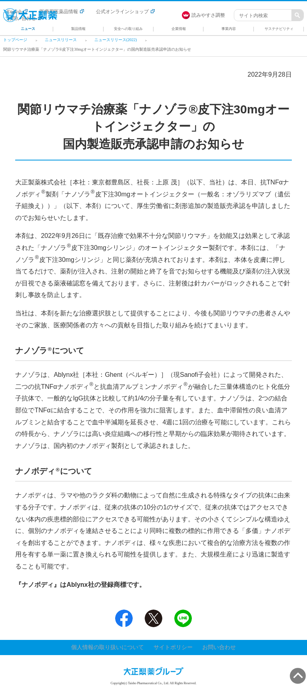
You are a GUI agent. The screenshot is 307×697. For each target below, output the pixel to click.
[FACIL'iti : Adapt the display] (207, 15)
